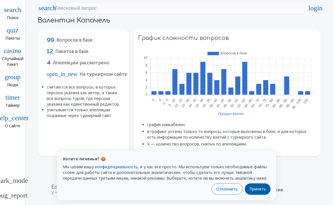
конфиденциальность (116, 166)
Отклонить (227, 189)
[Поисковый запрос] (178, 8)
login (315, 8)
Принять (257, 189)
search (47, 8)
